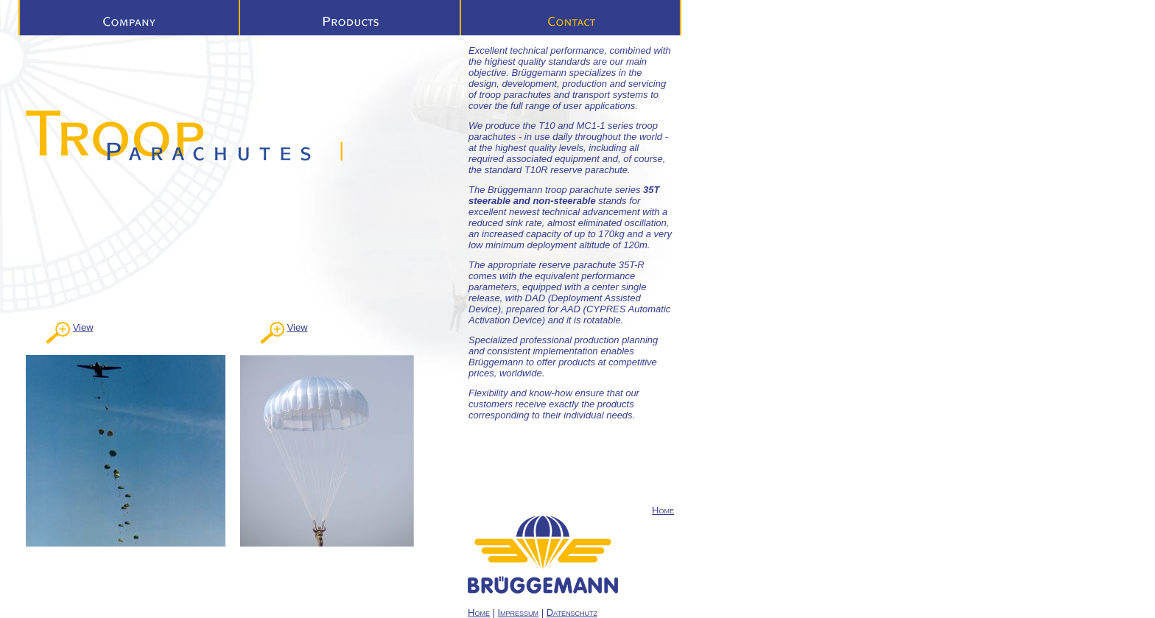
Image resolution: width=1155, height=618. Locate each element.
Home (663, 510)
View (83, 327)
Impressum (518, 612)
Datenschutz (572, 612)
